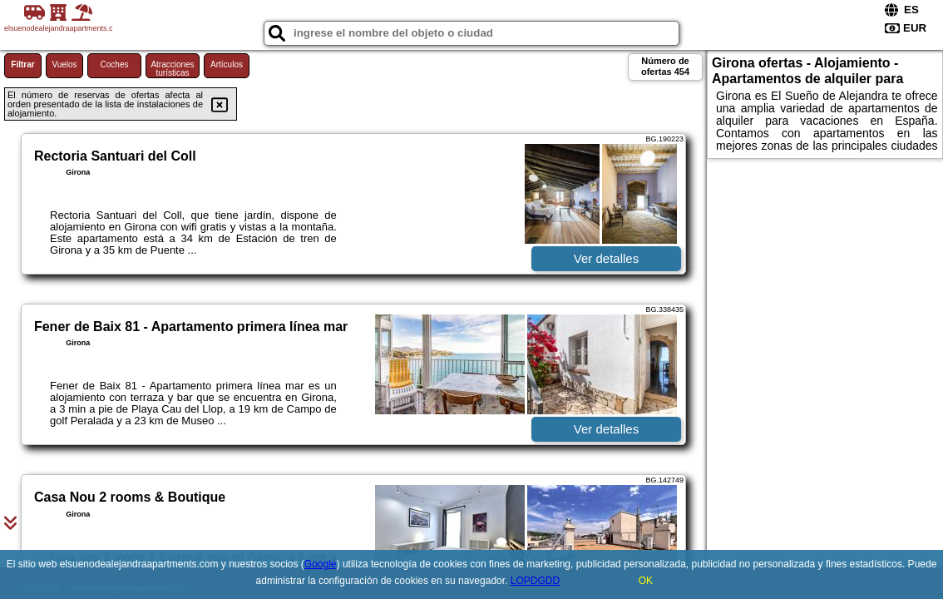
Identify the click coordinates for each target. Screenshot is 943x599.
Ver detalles (606, 258)
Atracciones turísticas (172, 68)
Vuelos (64, 64)
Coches (115, 64)
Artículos (226, 64)
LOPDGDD (535, 581)
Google (320, 564)
